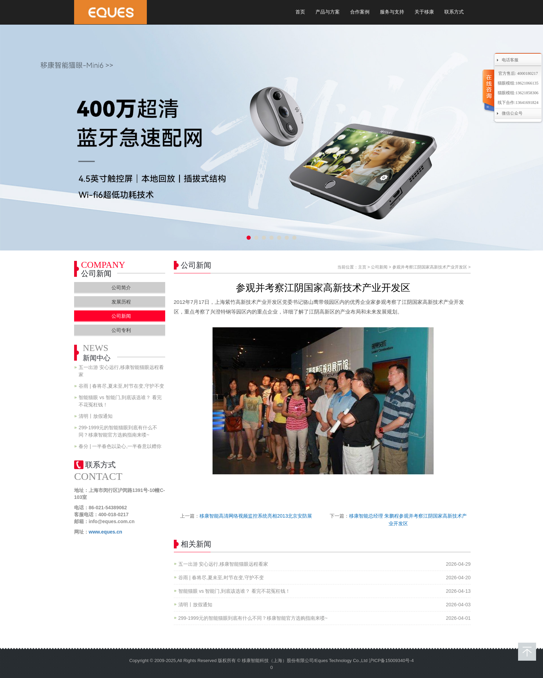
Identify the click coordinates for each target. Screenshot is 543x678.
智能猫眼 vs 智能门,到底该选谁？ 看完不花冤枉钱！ (234, 591)
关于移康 (424, 12)
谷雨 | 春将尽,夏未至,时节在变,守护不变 (221, 577)
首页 (300, 12)
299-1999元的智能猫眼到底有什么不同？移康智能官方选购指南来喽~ (253, 618)
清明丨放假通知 (195, 604)
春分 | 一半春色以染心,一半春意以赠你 (120, 446)
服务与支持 (392, 12)
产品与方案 (327, 12)
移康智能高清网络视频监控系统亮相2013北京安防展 (255, 516)
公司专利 (121, 330)
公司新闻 (379, 267)
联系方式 (454, 12)
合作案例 (360, 12)
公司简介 (121, 287)
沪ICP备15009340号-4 (391, 660)
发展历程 (121, 302)
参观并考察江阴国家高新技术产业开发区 (429, 267)
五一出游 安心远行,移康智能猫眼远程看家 (223, 564)
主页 (362, 267)
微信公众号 (512, 113)
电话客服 (510, 60)
